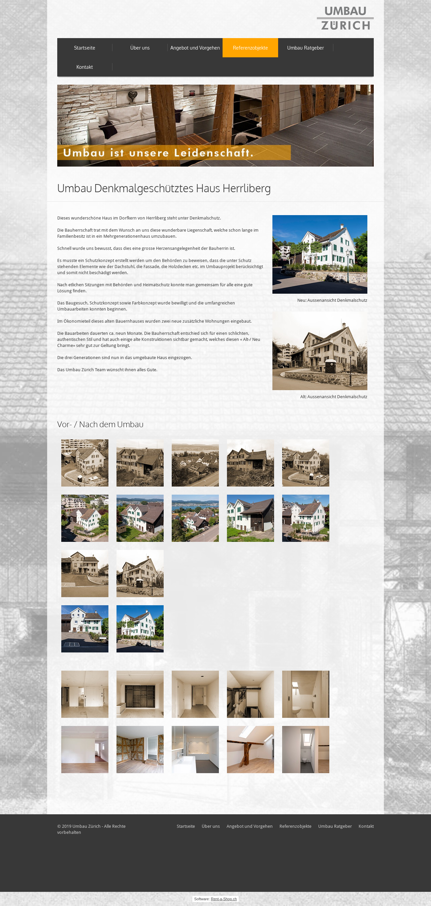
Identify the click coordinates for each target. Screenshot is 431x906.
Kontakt (84, 67)
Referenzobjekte (250, 48)
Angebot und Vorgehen (195, 48)
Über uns (140, 48)
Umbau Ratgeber (305, 48)
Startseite (84, 48)
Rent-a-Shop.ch (224, 899)
